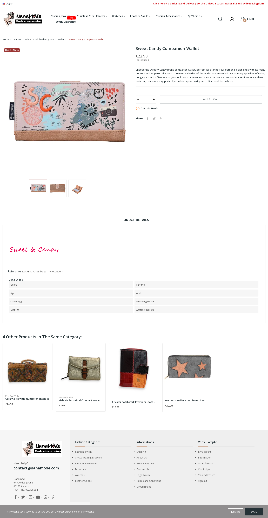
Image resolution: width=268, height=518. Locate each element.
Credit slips (204, 469)
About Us (142, 457)
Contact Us (143, 469)
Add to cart (211, 99)
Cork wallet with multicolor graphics (27, 398)
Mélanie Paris (66, 397)
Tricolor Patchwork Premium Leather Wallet (134, 402)
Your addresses (206, 475)
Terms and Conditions (149, 480)
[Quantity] (146, 99)
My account (204, 451)
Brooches (80, 469)
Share (147, 118)
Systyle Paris (12, 396)
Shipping (141, 451)
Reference (14, 271)
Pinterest (160, 118)
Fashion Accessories (86, 463)
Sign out (202, 480)
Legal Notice (144, 475)
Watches (80, 475)
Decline (235, 512)
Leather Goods (83, 480)
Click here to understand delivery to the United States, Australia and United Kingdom (208, 3)
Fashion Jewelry (83, 451)
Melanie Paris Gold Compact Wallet (80, 400)
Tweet (154, 118)
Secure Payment (146, 463)
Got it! (254, 511)
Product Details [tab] (134, 220)
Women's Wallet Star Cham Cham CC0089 (187, 400)
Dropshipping (144, 486)
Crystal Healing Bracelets (89, 457)
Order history (205, 463)
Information (204, 457)
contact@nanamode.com (36, 468)
